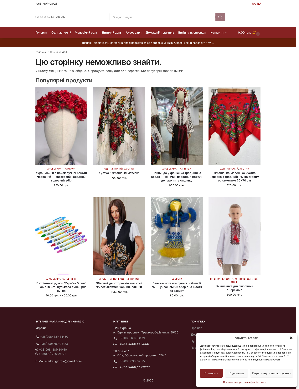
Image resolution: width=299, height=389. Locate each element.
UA (254, 3)
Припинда (184, 168)
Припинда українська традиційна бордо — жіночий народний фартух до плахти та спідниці (176, 176)
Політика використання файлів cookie (244, 382)
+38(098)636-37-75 (131, 361)
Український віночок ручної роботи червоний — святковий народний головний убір (61, 176)
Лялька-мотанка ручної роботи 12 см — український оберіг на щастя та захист (177, 287)
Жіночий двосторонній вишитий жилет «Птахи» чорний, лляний (119, 285)
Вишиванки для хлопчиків (227, 279)
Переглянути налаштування (271, 373)
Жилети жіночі (109, 279)
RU (259, 3)
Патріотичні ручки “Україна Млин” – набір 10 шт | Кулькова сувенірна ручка (61, 287)
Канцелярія (69, 279)
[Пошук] (220, 17)
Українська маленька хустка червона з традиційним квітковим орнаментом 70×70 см (234, 176)
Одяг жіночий (113, 168)
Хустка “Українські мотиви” (119, 173)
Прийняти (211, 373)
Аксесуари (54, 168)
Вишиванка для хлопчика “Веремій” (234, 288)
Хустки (129, 168)
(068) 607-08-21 (46, 3)
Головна (40, 52)
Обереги (177, 279)
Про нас (196, 328)
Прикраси (69, 168)
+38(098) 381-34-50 (54, 336)
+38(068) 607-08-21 (131, 338)
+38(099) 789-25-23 (54, 344)
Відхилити (236, 373)
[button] (291, 338)
